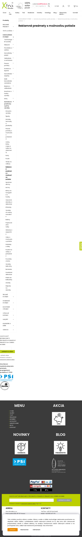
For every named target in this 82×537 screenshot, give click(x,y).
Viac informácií (48, 525)
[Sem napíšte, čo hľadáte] (42, 6)
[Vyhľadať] (32, 6)
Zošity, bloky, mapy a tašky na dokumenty (9, 147)
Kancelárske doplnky (8, 75)
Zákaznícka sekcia (62, 13)
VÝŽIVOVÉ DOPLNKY (6, 314)
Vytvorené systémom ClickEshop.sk (41, 536)
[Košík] (75, 6)
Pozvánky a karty (9, 260)
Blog (55, 13)
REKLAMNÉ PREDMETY (6, 26)
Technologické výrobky (8, 41)
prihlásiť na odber (7, 351)
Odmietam (36, 530)
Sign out (38, 503)
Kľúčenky (8, 207)
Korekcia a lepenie (7, 70)
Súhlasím (13, 530)
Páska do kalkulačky (9, 279)
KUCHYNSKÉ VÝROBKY (6, 308)
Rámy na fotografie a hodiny (8, 194)
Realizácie (31, 13)
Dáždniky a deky (8, 245)
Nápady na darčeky (8, 288)
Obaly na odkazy (8, 163)
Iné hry (8, 187)
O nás (10, 13)
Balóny (8, 220)
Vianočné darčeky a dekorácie (9, 202)
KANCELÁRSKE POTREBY (7, 36)
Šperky (8, 116)
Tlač (23, 13)
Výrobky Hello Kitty (9, 265)
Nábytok (7, 45)
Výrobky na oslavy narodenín (9, 213)
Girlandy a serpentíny (9, 232)
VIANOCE (5, 330)
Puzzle (7, 158)
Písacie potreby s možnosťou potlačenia (9, 134)
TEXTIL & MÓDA (7, 31)
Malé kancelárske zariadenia (8, 81)
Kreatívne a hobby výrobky (7, 93)
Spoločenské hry (9, 183)
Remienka (9, 269)
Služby (17, 13)
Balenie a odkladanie (7, 87)
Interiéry (39, 13)
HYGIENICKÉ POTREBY (6, 302)
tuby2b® (5, 319)
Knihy (5, 99)
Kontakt (75, 13)
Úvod (4, 13)
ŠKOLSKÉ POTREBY (5, 295)
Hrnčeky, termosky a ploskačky (9, 122)
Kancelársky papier (8, 54)
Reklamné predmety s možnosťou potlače (9, 173)
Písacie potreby (6, 64)
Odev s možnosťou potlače (9, 239)
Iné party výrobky (8, 112)
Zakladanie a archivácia (8, 59)
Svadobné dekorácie (9, 273)
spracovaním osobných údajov (7, 359)
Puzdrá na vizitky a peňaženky (9, 253)
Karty (7, 155)
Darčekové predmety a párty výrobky (8, 105)
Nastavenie (24, 530)
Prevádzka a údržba (8, 49)
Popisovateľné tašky (9, 225)
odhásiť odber (4, 355)
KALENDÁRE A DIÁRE (7, 324)
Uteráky (8, 283)
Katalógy (48, 13)
